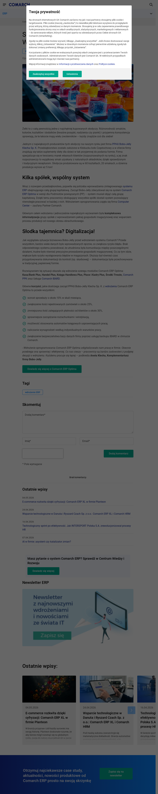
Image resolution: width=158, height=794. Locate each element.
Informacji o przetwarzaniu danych (76, 64)
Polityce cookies (107, 64)
